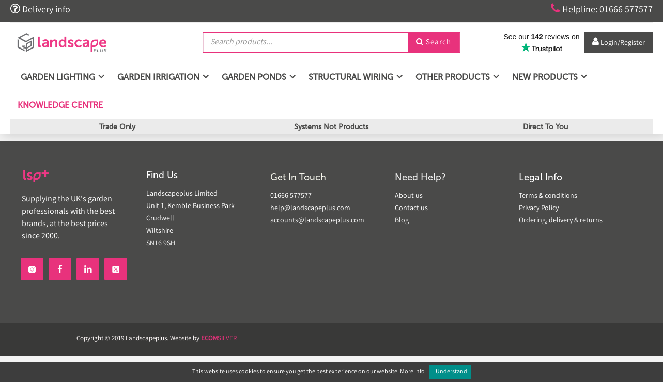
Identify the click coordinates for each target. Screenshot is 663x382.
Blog (402, 221)
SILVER (219, 339)
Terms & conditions (548, 196)
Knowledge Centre (59, 105)
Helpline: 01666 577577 (602, 9)
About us (409, 196)
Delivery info (40, 9)
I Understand (450, 372)
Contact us (411, 208)
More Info (412, 372)
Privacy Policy (539, 208)
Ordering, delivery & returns (561, 221)
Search (433, 43)
